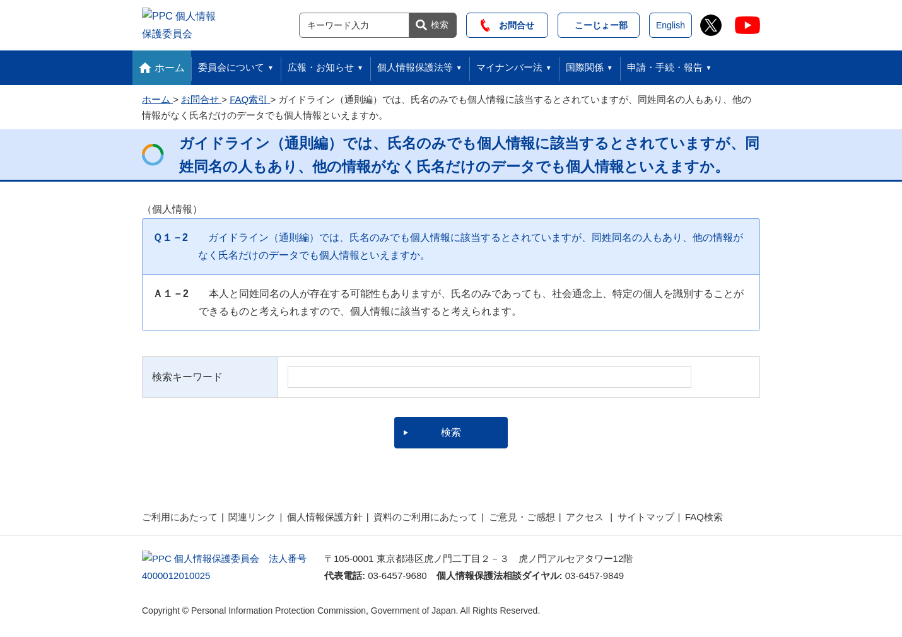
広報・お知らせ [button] (321, 64)
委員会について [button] (231, 64)
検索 (439, 23)
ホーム (170, 64)
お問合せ (507, 23)
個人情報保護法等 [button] (415, 64)
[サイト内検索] (354, 23)
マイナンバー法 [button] (509, 64)
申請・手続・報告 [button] (665, 64)
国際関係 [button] (585, 64)
